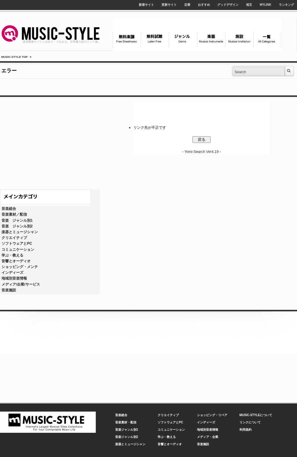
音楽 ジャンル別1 (17, 220)
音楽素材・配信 (125, 422)
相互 (249, 4)
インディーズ (12, 272)
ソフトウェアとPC (17, 243)
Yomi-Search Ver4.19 (201, 152)
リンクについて (250, 422)
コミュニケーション (18, 249)
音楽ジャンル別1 (126, 429)
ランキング (286, 4)
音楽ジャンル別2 (126, 437)
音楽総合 (9, 209)
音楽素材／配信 (14, 214)
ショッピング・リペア (212, 415)
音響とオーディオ (16, 261)
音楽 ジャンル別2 (17, 226)
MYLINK (265, 4)
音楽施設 (9, 290)
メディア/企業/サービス (21, 284)
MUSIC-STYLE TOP (14, 56)
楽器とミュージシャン (20, 232)
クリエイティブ (14, 238)
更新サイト (169, 4)
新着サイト (146, 4)
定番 (187, 4)
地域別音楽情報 (14, 278)
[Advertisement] (50, 142)
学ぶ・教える (12, 255)
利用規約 (245, 429)
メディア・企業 (207, 437)
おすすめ (204, 4)
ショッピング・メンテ (20, 267)
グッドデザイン (228, 4)
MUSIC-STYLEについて (255, 415)
